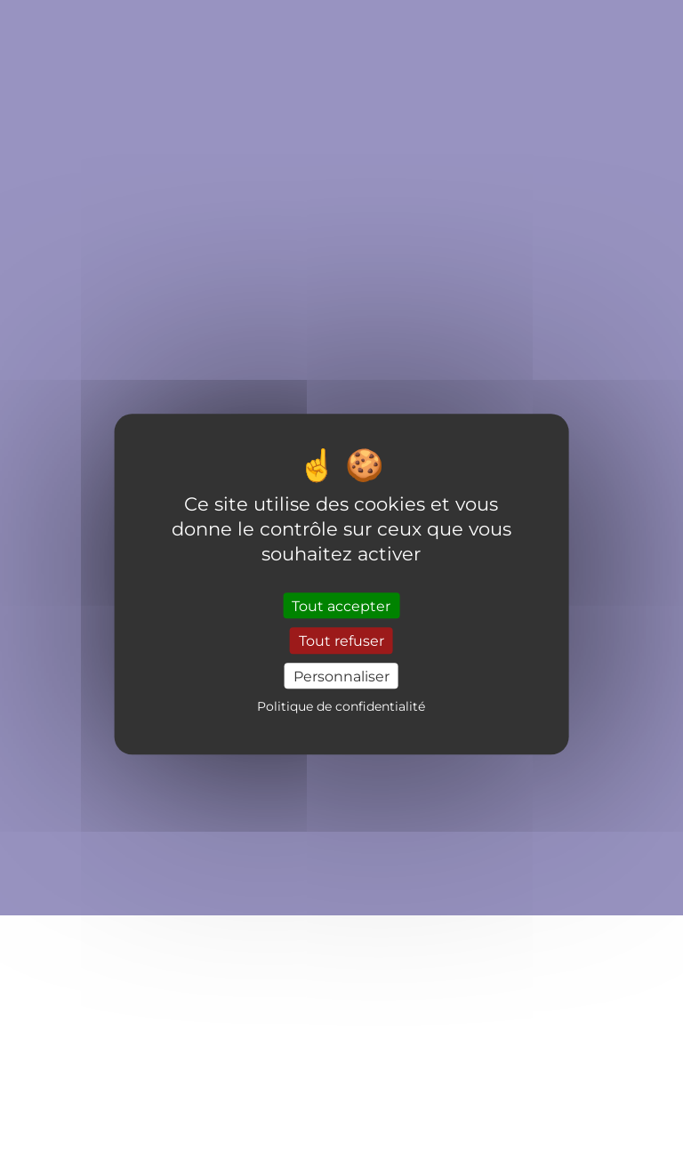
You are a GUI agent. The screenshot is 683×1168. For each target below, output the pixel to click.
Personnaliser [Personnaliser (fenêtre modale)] (341, 675)
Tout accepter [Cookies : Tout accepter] (341, 606)
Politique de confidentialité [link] (341, 705)
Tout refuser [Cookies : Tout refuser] (341, 641)
